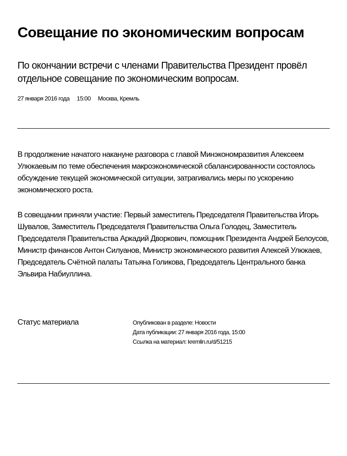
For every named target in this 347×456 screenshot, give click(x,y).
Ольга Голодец (224, 226)
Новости (205, 322)
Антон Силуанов (111, 250)
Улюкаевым (37, 166)
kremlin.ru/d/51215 (210, 341)
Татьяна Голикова (153, 262)
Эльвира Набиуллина (53, 274)
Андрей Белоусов (297, 238)
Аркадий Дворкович (153, 238)
